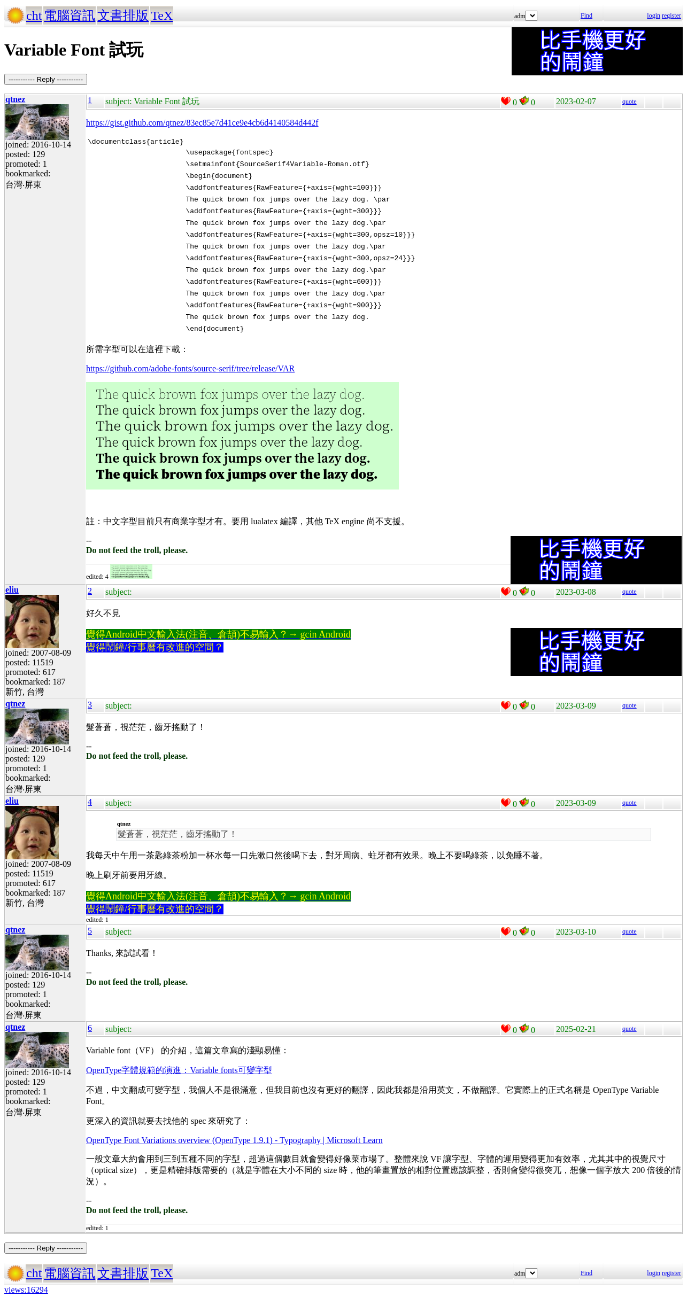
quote (629, 101)
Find (586, 15)
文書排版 (123, 15)
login (653, 15)
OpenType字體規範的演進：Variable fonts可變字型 (179, 1071)
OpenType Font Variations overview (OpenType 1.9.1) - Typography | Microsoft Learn (234, 1141)
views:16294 (26, 1291)
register (671, 15)
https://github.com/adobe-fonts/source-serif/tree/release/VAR (190, 370)
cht (34, 15)
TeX (162, 15)
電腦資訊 (69, 15)
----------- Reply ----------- (46, 79)
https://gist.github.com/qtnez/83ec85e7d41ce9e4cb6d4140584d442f (202, 122)
